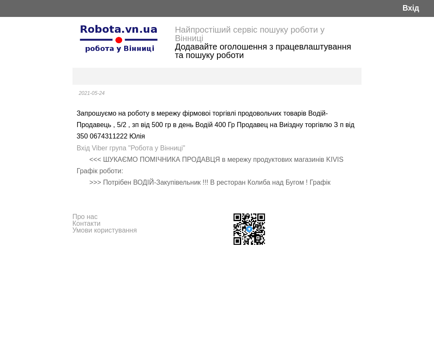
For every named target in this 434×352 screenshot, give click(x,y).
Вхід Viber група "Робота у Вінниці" (131, 148)
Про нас (84, 216)
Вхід (411, 8)
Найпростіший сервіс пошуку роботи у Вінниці (250, 34)
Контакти (86, 223)
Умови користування (104, 230)
